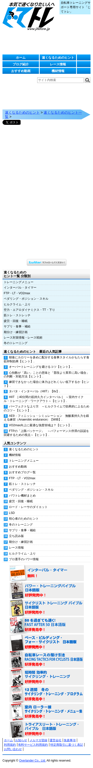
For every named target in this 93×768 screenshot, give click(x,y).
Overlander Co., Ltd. (32, 760)
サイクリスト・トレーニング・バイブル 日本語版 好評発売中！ (46, 608)
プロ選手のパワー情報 (24, 559)
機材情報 (58, 71)
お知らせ (21, 740)
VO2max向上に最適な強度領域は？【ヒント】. (40, 425)
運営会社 (56, 740)
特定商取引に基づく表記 (66, 744)
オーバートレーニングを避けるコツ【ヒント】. (40, 367)
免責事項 (70, 740)
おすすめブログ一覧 (22, 472)
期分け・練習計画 (16, 332)
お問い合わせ (13, 749)
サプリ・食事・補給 (17, 326)
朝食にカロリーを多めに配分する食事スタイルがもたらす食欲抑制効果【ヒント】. (46, 359)
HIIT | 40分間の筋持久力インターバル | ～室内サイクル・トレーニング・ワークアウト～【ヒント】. (44, 398)
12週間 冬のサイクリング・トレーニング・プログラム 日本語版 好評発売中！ (46, 694)
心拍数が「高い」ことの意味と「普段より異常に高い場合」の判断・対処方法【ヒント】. (46, 374)
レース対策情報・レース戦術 (23, 337)
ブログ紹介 (21, 64)
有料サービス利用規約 (33, 744)
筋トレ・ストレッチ (17, 315)
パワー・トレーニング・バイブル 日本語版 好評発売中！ (46, 590)
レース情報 (58, 64)
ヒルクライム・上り (17, 304)
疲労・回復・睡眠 (16, 321)
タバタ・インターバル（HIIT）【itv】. (34, 391)
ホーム (21, 57)
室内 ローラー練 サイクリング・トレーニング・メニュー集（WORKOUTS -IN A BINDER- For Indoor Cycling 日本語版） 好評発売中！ (46, 712)
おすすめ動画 (21, 71)
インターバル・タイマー (20, 287)
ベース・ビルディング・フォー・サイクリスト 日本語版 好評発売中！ (46, 642)
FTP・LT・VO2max (17, 293)
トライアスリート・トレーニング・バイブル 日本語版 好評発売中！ (46, 729)
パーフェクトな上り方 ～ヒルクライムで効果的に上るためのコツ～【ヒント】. (46, 408)
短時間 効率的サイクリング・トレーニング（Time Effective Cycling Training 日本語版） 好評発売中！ (46, 677)
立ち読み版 (16, 536)
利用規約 (10, 744)
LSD (12, 513)
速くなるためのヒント (58, 57)
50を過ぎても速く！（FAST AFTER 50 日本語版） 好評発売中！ (46, 625)
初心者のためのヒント (24, 518)
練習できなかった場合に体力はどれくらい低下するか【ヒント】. (46, 383)
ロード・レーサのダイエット (28, 507)
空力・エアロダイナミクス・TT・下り (29, 310)
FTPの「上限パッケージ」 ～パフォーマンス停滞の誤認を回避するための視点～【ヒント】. (46, 432)
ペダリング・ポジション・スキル (26, 298)
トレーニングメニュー (18, 282)
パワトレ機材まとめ (22, 495)
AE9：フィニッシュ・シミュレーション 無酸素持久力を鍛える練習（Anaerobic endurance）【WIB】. (46, 417)
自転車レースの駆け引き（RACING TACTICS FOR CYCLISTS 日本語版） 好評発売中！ (46, 660)
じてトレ (29, 16)
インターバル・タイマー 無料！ (46, 573)
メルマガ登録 (38, 740)
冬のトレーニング (16, 343)
